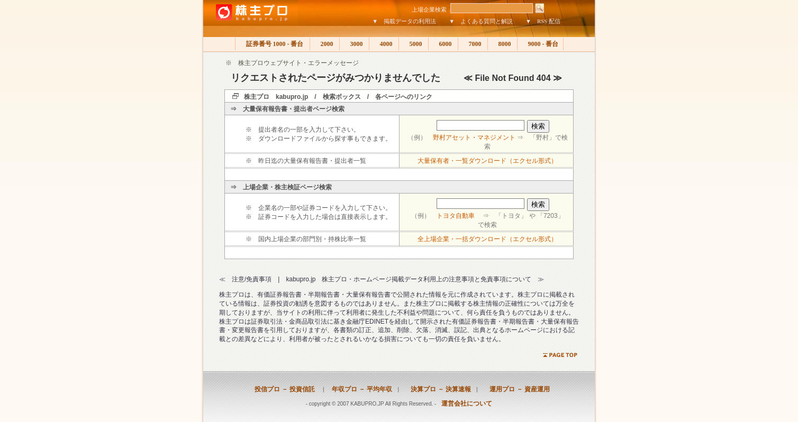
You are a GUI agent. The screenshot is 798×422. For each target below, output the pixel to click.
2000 (324, 44)
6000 (443, 44)
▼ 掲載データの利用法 (404, 21)
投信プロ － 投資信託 (284, 389)
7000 (473, 44)
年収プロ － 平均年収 (358, 389)
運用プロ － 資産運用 (516, 389)
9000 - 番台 (540, 44)
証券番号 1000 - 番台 (272, 44)
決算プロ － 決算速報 (437, 389)
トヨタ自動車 (456, 215)
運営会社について (466, 403)
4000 (384, 44)
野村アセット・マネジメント (474, 137)
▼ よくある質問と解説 (481, 21)
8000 (502, 44)
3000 (354, 44)
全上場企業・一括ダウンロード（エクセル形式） (487, 239)
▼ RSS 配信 (542, 21)
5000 (413, 44)
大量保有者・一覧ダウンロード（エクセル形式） (487, 160)
